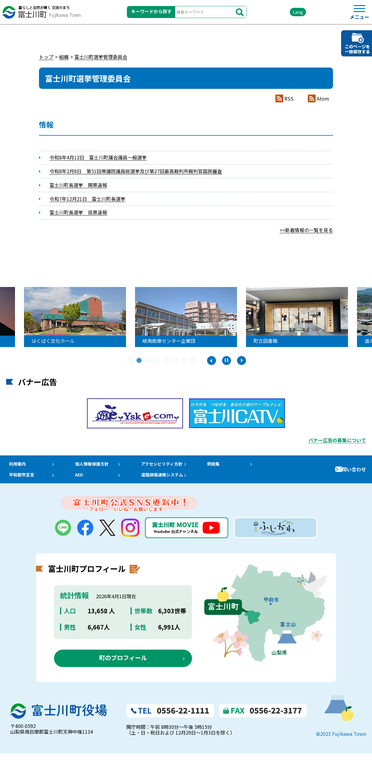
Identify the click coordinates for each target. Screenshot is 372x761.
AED (81, 480)
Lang (282, 15)
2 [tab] (139, 361)
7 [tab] (185, 361)
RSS (288, 98)
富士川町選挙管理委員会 (100, 56)
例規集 (225, 465)
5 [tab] (167, 361)
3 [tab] (149, 361)
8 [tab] (193, 361)
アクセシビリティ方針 (170, 465)
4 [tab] (157, 361)
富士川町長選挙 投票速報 (78, 212)
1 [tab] (131, 361)
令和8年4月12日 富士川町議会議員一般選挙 (98, 157)
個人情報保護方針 (95, 465)
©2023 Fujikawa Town (341, 740)
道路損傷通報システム (171, 480)
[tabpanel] (79, 317)
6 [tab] (175, 361)
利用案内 (15, 465)
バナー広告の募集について (337, 440)
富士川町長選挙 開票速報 (78, 185)
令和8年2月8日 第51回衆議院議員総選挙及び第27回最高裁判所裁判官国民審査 (136, 171)
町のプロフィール (123, 665)
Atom (323, 98)
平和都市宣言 (20, 480)
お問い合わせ (351, 472)
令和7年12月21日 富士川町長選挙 (87, 198)
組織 (64, 56)
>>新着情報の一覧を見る (306, 230)
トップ (46, 56)
